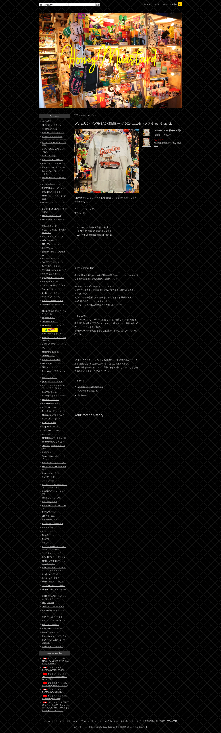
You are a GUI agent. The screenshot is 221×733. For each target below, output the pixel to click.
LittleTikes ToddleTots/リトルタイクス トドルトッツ (54, 569)
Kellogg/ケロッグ (49, 240)
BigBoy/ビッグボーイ (51, 273)
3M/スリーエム (48, 516)
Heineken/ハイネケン (51, 403)
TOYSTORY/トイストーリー (53, 262)
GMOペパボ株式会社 (121, 727)
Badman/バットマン (50, 293)
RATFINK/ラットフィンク (52, 266)
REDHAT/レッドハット (51, 244)
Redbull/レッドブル (50, 399)
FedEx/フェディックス (51, 497)
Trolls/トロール (48, 355)
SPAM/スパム (47, 248)
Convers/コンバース (50, 473)
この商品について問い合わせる (90, 386)
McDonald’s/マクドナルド (53, 415)
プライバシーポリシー (89, 721)
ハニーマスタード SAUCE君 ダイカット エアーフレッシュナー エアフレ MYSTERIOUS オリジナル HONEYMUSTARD (55, 706)
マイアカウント (153, 4)
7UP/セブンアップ (49, 367)
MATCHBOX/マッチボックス (54, 438)
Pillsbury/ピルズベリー (51, 215)
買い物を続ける (84, 395)
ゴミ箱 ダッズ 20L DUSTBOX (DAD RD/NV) (52, 690)
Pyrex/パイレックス (50, 632)
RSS (168, 721)
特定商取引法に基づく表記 (154, 721)
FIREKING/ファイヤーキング (53, 620)
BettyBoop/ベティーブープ (53, 411)
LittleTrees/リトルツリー (52, 333)
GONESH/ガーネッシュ (51, 407)
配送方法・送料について (131, 721)
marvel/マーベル (49, 434)
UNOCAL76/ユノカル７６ (53, 236)
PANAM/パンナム (49, 392)
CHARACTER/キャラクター (53, 132)
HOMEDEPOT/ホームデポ (52, 523)
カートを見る (174, 4)
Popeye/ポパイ (48, 317)
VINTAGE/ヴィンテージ (51, 125)
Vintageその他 (48, 602)
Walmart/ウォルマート (51, 519)
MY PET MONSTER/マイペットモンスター (53, 562)
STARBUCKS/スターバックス (54, 462)
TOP (76, 115)
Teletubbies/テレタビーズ (53, 606)
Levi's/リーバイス (49, 377)
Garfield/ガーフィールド (52, 159)
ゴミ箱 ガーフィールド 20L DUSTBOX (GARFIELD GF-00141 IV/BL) (54, 677)
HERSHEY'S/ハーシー (50, 258)
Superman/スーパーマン (52, 289)
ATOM (174, 721)
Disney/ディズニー (50, 281)
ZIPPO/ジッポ (48, 480)
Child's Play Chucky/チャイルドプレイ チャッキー (54, 486)
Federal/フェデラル (50, 624)
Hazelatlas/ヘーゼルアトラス (54, 636)
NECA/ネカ (46, 539)
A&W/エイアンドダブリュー (54, 163)
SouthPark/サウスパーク (52, 430)
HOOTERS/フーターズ (51, 418)
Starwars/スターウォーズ (52, 300)
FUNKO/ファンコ (49, 535)
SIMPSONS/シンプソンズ (52, 646)
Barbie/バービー (49, 422)
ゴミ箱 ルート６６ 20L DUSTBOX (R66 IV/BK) (54, 697)
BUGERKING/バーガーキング (54, 188)
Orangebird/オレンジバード (54, 270)
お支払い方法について (109, 721)
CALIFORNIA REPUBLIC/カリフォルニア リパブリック (54, 386)
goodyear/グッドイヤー (52, 381)
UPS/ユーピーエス (49, 501)
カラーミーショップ (82, 727)
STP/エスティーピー (50, 226)
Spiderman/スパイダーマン (53, 285)
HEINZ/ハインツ (49, 155)
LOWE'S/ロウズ (48, 527)
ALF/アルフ (46, 542)
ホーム (47, 721)
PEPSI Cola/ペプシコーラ (52, 363)
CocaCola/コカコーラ (51, 359)
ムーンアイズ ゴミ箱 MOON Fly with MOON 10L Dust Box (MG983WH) (55, 661)
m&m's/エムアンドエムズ (53, 581)
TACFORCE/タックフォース (53, 585)
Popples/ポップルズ (50, 578)
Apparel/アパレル (88, 115)
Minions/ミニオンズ (50, 352)
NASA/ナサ (46, 452)
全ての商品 (46, 121)
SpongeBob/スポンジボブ (53, 277)
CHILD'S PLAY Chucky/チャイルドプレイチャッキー (54, 597)
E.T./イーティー (48, 531)
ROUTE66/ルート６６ (51, 192)
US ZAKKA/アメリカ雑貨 (52, 136)
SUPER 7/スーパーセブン (52, 553)
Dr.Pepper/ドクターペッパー (54, 395)
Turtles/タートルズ (50, 321)
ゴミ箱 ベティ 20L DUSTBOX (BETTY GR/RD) (53, 668)
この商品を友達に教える (88, 391)
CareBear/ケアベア (50, 574)
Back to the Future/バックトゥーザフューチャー (54, 548)
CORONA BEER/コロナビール (54, 344)
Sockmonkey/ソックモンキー (54, 441)
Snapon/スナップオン (51, 426)
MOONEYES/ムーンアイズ (53, 325)
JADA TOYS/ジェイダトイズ (53, 557)
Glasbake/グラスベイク (52, 628)
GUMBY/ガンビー (49, 477)
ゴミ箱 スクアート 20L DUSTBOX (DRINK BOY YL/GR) (55, 684)
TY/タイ (45, 348)
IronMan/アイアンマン (51, 296)
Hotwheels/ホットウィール (53, 167)
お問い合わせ (72, 721)
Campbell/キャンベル (51, 184)
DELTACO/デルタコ (50, 512)
